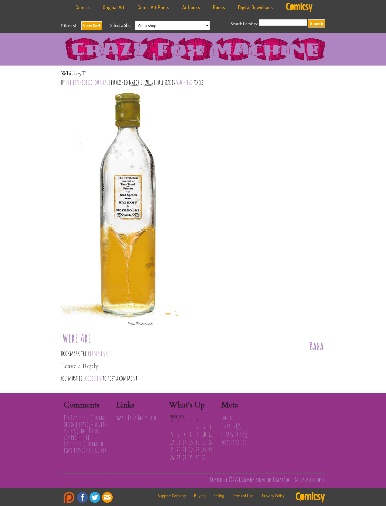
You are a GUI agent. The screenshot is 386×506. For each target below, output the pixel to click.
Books (219, 7)
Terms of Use (242, 495)
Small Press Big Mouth (136, 418)
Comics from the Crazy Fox (196, 51)
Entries (231, 426)
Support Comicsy (172, 495)
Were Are (77, 337)
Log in (227, 418)
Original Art (114, 7)
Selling (218, 495)
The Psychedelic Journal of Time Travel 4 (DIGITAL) (85, 443)
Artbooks (191, 7)
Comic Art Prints (153, 7)
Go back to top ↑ (310, 480)
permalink (98, 353)
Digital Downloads (255, 7)
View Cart (92, 25)
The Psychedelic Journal (87, 82)
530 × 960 (184, 82)
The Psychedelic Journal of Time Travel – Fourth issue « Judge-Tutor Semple (85, 427)
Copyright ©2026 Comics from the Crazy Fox (250, 480)
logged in (92, 378)
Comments (234, 434)
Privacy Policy (273, 495)
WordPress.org (234, 442)
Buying (199, 495)
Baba (316, 346)
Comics (82, 7)
